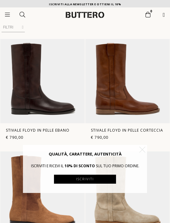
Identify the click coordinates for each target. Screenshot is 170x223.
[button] (142, 149)
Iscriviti (85, 179)
